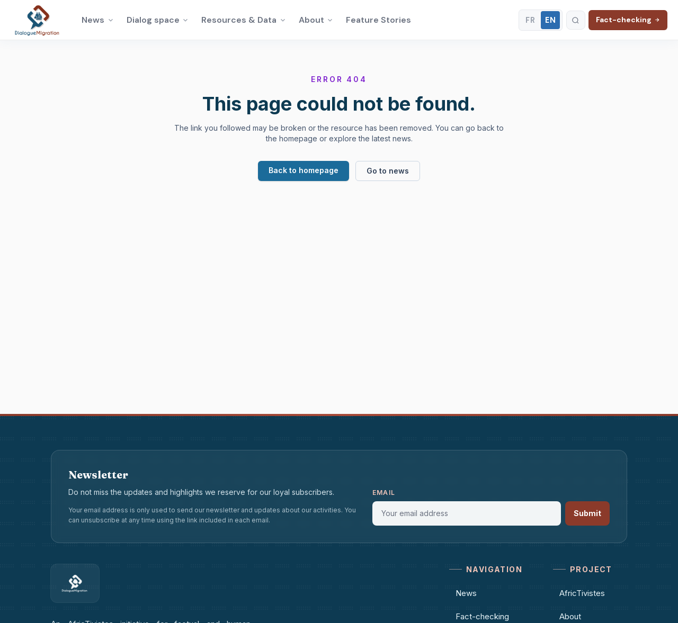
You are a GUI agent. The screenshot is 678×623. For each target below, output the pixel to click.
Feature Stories (378, 19)
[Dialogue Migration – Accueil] (38, 20)
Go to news (388, 170)
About (316, 19)
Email (383, 492)
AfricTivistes (579, 593)
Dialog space (158, 19)
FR (530, 20)
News (98, 19)
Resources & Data (243, 19)
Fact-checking (628, 19)
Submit (587, 513)
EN (550, 20)
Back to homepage (303, 170)
